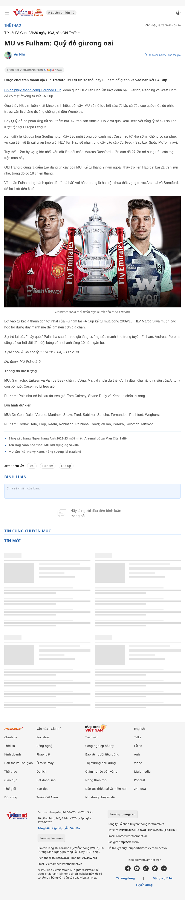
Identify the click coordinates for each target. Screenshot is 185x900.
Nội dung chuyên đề (100, 797)
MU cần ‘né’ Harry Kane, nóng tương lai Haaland (45, 452)
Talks (137, 737)
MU (31, 466)
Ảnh (137, 754)
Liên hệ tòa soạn (51, 838)
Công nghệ (44, 746)
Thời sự (9, 746)
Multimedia (142, 771)
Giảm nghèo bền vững (101, 771)
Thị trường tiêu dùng (100, 763)
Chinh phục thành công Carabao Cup (32, 90)
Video (138, 763)
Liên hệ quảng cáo (122, 814)
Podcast (139, 780)
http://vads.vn (129, 842)
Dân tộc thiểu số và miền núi (106, 789)
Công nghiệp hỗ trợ (99, 746)
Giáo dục (10, 780)
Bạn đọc (42, 789)
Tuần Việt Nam (47, 797)
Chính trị (10, 737)
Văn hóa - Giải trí (49, 729)
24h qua (140, 789)
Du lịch (42, 771)
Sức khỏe (43, 737)
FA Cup (66, 466)
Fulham (47, 466)
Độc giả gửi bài (163, 878)
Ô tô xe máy (45, 763)
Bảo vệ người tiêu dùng (102, 754)
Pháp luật (43, 754)
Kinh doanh (12, 754)
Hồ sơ (138, 746)
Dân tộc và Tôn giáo (18, 763)
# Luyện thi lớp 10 (61, 13)
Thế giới (10, 789)
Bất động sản (46, 780)
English (139, 729)
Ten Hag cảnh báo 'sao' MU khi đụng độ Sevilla (44, 445)
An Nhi (19, 54)
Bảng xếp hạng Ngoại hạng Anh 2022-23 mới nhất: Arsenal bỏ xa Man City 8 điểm (69, 438)
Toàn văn (91, 737)
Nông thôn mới (96, 780)
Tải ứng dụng (125, 878)
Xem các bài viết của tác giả (164, 55)
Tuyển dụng (144, 885)
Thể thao (12, 25)
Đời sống (10, 797)
